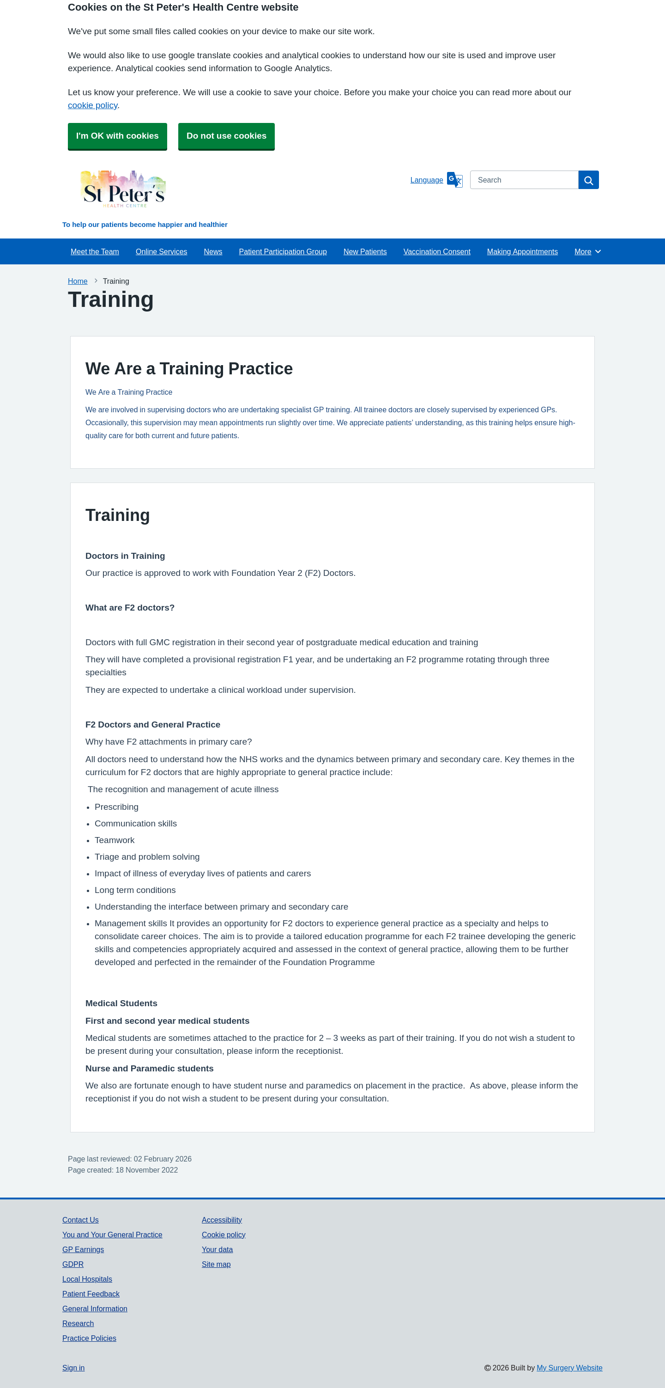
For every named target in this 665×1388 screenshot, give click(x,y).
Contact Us (80, 1219)
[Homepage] (234, 193)
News (213, 251)
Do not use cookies (226, 135)
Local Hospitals (87, 1279)
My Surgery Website (570, 1367)
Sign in (73, 1367)
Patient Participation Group (283, 251)
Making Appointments (522, 251)
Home (78, 281)
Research (78, 1323)
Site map (216, 1264)
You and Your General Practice (112, 1234)
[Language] (437, 180)
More (588, 251)
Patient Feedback (91, 1293)
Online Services (161, 251)
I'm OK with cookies (117, 135)
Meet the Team (95, 251)
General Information (94, 1308)
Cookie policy (224, 1234)
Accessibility (222, 1219)
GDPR (73, 1264)
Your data (217, 1249)
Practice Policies (89, 1338)
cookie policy (92, 105)
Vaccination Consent (437, 251)
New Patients (365, 251)
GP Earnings (83, 1249)
